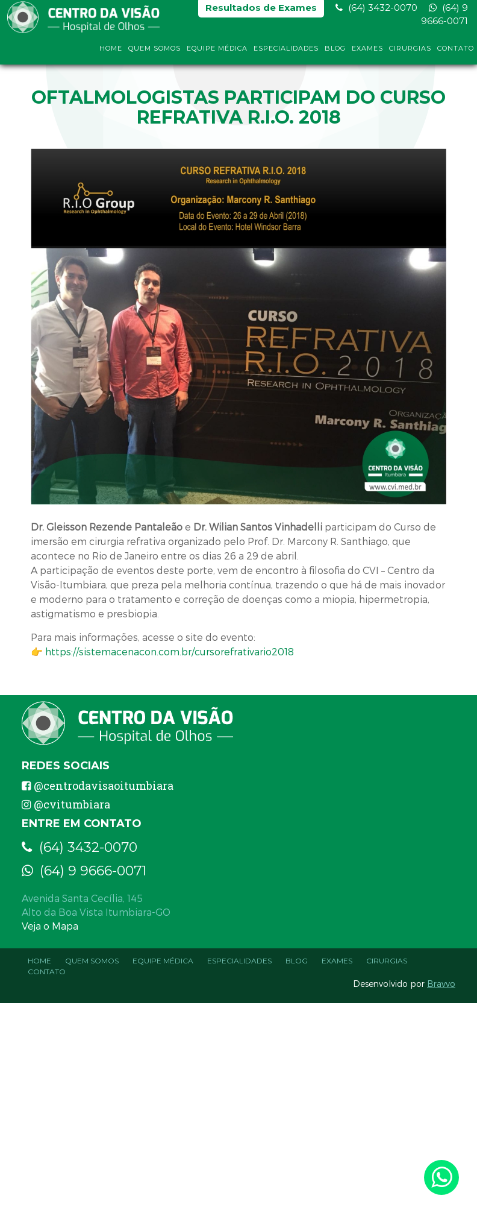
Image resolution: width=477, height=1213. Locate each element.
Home (110, 53)
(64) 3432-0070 (376, 12)
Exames (367, 53)
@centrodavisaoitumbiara (97, 785)
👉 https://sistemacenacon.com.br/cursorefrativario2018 (162, 651)
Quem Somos (154, 53)
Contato (455, 53)
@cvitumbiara (66, 804)
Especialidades (286, 53)
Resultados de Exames (261, 12)
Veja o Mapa (50, 925)
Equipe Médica (217, 53)
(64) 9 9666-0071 (444, 19)
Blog (335, 53)
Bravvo (441, 983)
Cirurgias (410, 53)
